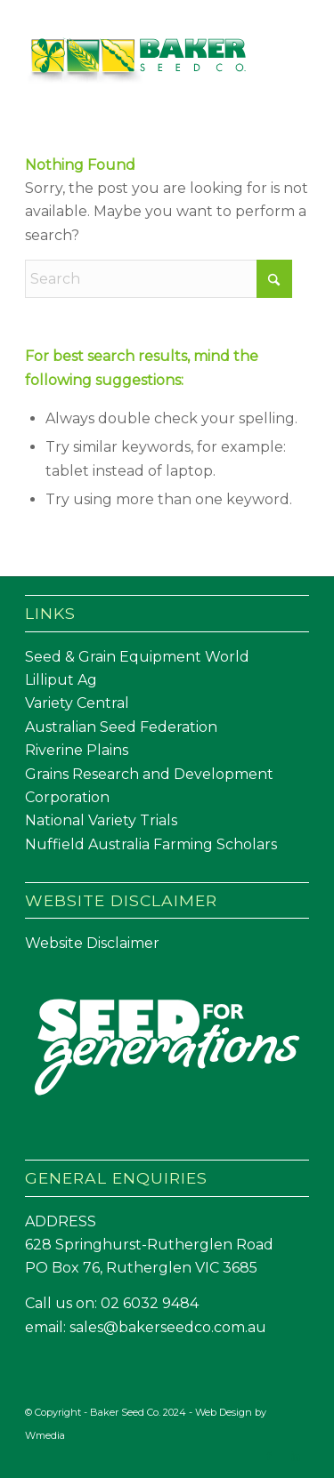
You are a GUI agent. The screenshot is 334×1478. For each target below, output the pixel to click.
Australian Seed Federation (121, 727)
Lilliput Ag (61, 679)
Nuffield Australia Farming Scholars (151, 844)
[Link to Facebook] (269, 1455)
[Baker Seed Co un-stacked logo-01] (138, 61)
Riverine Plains (76, 750)
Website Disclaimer (92, 943)
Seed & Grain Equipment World (137, 656)
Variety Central (77, 703)
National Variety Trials (101, 820)
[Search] (158, 279)
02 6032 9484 (150, 1303)
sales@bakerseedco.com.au (167, 1327)
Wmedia (45, 1435)
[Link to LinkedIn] (295, 1455)
